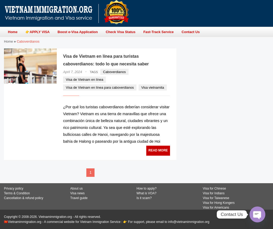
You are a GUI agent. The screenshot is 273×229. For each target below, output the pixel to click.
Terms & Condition (17, 193)
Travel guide (79, 198)
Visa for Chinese (214, 188)
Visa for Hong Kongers (219, 203)
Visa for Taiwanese (216, 198)
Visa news (77, 193)
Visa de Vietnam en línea (84, 80)
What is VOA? (146, 193)
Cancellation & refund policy (23, 198)
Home (8, 41)
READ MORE (158, 150)
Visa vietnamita (152, 87)
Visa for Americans (216, 207)
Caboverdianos (114, 72)
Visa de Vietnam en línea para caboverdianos (100, 87)
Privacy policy (13, 188)
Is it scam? (144, 198)
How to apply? (146, 188)
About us (76, 188)
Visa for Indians (214, 193)
